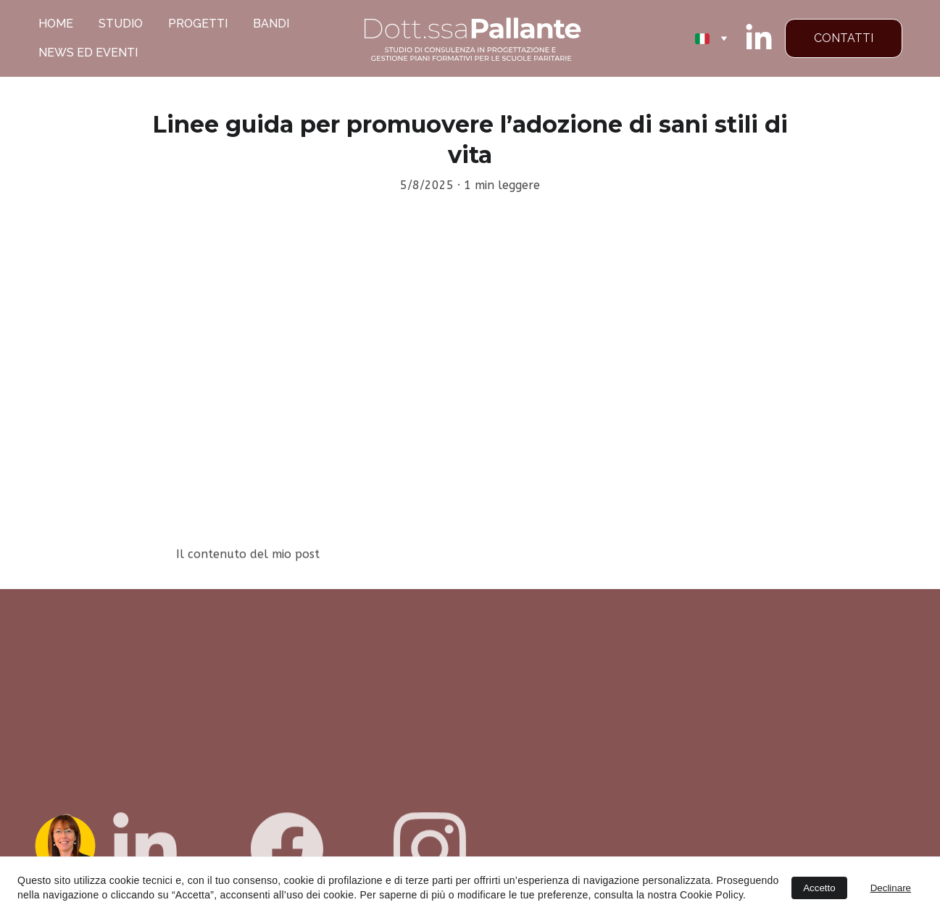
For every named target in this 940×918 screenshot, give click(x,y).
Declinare (890, 887)
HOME (55, 23)
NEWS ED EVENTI (88, 52)
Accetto (819, 887)
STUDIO (121, 23)
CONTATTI (843, 38)
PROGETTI (198, 23)
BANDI (271, 23)
